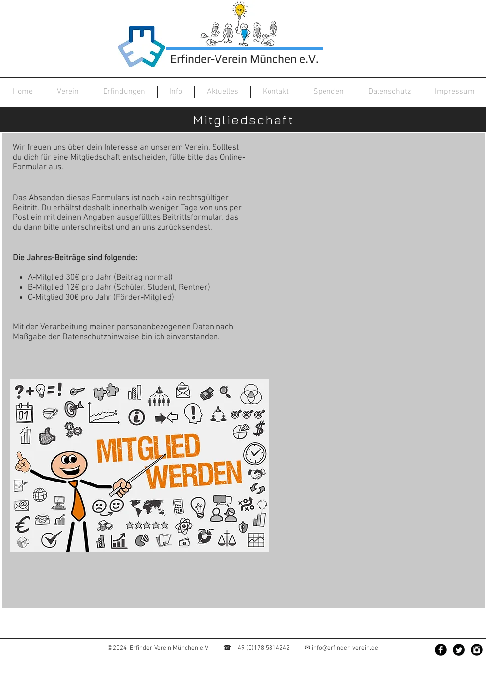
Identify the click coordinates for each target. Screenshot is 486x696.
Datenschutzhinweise (100, 337)
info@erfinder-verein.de (345, 648)
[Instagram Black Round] (477, 650)
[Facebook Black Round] (441, 650)
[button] (68, 92)
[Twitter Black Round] (459, 650)
